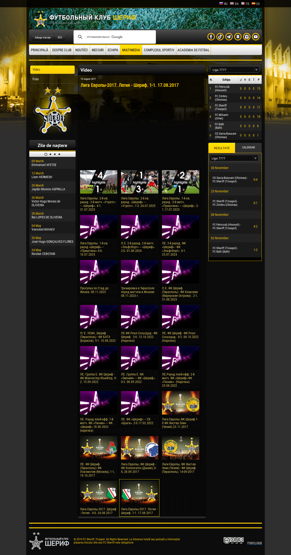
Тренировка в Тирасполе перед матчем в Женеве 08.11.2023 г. (138, 292)
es (255, 4)
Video (36, 69)
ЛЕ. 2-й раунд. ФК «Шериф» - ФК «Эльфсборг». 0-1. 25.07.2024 (174, 248)
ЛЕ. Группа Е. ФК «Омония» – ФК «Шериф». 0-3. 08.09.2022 (138, 378)
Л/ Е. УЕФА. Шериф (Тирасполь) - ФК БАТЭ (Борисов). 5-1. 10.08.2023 (98, 336)
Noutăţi (81, 50)
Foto (36, 79)
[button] (256, 70)
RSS (60, 37)
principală (39, 50)
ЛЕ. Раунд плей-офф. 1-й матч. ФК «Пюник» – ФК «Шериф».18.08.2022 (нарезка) (96, 424)
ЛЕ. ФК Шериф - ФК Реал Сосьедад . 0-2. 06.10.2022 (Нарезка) (180, 336)
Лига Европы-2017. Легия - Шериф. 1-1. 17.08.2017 (139, 511)
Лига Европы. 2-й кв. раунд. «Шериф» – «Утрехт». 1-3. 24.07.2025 (138, 202)
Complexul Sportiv (159, 50)
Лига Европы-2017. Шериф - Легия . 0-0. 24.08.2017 (98, 511)
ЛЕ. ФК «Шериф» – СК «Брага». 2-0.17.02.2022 (137, 421)
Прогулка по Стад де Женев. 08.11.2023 (94, 290)
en (234, 4)
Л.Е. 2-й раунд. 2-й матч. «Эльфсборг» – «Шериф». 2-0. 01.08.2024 (138, 247)
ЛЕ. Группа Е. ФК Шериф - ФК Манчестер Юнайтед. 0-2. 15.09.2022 (98, 378)
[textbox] (232, 70)
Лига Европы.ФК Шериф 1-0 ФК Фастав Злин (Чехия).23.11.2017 (180, 423)
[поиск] (114, 37)
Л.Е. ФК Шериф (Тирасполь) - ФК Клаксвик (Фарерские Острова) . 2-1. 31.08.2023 (180, 293)
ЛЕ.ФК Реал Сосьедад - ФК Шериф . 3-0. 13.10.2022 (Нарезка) (139, 336)
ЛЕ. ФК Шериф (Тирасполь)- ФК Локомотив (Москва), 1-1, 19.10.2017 (97, 469)
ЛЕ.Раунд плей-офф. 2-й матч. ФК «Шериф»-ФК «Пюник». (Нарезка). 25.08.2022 (178, 379)
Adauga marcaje (43, 37)
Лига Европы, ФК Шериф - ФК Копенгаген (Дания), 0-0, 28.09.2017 (138, 468)
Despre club (61, 50)
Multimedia (131, 50)
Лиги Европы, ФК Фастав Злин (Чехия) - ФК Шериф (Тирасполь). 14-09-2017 (179, 468)
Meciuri (98, 50)
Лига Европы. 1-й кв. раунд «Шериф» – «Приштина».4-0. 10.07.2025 (94, 248)
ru (223, 4)
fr (245, 4)
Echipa (113, 50)
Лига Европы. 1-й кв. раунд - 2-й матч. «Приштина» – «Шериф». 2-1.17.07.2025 (180, 203)
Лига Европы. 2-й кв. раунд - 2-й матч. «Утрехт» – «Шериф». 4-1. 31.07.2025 (98, 203)
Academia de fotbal (193, 50)
